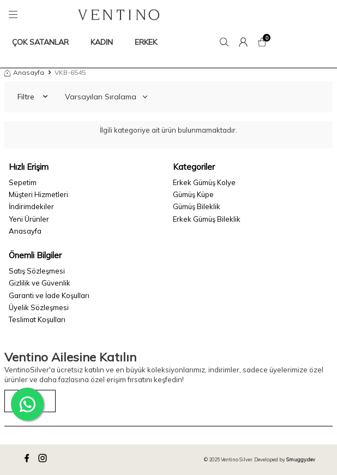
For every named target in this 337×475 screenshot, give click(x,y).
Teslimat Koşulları (37, 319)
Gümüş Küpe (193, 194)
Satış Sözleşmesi (37, 270)
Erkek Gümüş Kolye (204, 182)
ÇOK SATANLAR (40, 42)
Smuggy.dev (300, 459)
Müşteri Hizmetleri (38, 194)
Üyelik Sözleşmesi (39, 307)
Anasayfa (24, 72)
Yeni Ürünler (29, 219)
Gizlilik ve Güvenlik (39, 282)
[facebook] (28, 459)
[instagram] (44, 459)
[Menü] (15, 15)
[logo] (119, 15)
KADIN (102, 42)
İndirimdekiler (31, 206)
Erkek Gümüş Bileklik (206, 219)
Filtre (32, 97)
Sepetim (23, 182)
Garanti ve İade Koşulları (49, 295)
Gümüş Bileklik (196, 206)
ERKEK (146, 42)
